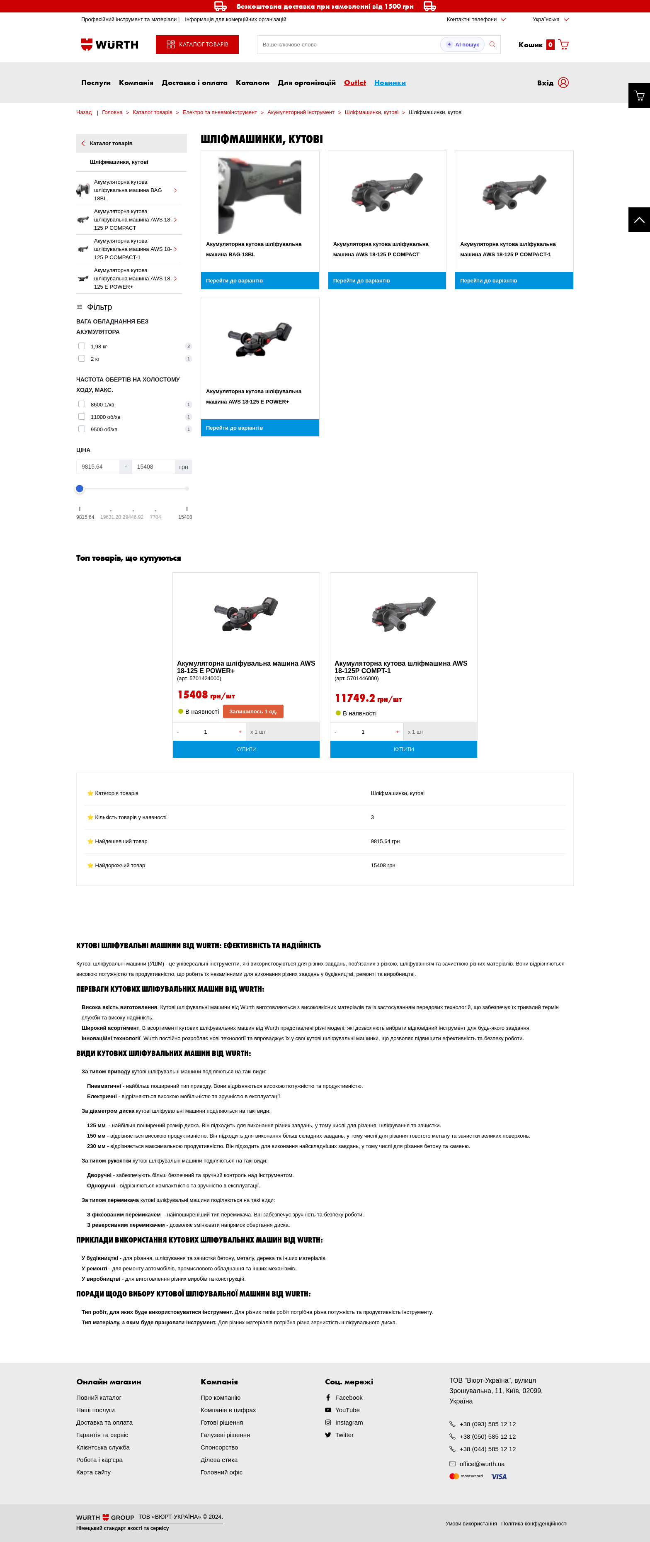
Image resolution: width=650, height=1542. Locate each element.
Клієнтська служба (103, 1447)
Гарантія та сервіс (102, 1434)
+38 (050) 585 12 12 (488, 1436)
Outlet (355, 82)
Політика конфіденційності (534, 1523)
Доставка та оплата (104, 1422)
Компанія (136, 82)
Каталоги (252, 82)
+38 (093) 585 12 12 (488, 1424)
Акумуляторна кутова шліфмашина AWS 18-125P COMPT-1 (404, 671)
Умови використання (471, 1523)
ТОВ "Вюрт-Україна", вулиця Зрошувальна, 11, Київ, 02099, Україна (496, 1391)
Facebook (349, 1397)
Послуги (96, 82)
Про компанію (220, 1397)
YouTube (347, 1409)
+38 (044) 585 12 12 (488, 1448)
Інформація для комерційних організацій (235, 19)
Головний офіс (222, 1472)
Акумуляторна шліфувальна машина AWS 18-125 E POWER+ (246, 671)
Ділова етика (219, 1459)
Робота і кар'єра (99, 1459)
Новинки (390, 82)
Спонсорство (219, 1447)
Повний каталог (98, 1397)
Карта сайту (93, 1472)
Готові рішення (222, 1422)
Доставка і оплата (195, 82)
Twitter (344, 1434)
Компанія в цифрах (228, 1409)
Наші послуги (95, 1409)
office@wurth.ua (482, 1463)
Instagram (349, 1422)
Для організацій (307, 82)
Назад (84, 112)
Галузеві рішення (225, 1434)
